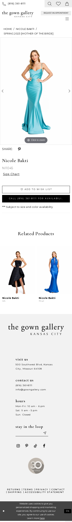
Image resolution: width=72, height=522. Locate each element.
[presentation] (18, 271)
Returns (13, 490)
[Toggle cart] (67, 3)
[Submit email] (45, 434)
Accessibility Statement (44, 493)
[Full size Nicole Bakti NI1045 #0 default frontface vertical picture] (36, 91)
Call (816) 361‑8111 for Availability (38, 199)
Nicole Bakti (25, 28)
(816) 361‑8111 (24, 386)
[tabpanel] (36, 91)
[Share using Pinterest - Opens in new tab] (19, 149)
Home (8, 28)
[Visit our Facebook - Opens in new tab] (44, 447)
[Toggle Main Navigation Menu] (67, 18)
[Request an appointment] (56, 13)
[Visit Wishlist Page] (58, 3)
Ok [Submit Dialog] (68, 512)
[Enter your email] (32, 434)
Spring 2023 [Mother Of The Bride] (29, 33)
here (42, 519)
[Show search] (50, 3)
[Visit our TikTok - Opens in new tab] (35, 447)
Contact (58, 490)
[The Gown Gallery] (17, 14)
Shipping (15, 493)
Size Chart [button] (11, 174)
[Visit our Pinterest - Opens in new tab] (27, 447)
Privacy (42, 490)
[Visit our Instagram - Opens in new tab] (18, 447)
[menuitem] (14, 3)
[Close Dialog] (3, 512)
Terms (28, 490)
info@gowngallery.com (31, 390)
